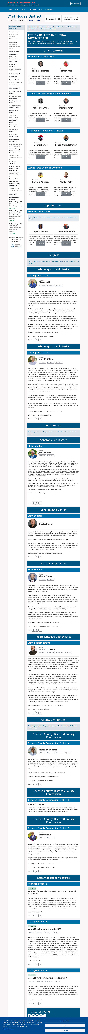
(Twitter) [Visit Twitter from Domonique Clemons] (68, 753)
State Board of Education (41, 56)
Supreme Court (14, 80)
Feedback (24, 9)
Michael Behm (66, 107)
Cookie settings (65, 1020)
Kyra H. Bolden (41, 231)
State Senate (53, 425)
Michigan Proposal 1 (38, 883)
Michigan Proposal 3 (38, 970)
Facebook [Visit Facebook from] (40, 933)
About (17, 9)
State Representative (39, 642)
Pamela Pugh (66, 70)
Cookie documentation (8, 1028)
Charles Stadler (46, 524)
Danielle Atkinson (40, 182)
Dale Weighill (45, 834)
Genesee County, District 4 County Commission (14, 151)
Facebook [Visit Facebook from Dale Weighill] (50, 838)
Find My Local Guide (36, 9)
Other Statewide (14, 32)
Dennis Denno (41, 144)
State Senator (35, 446)
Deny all (64, 1025)
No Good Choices (36, 804)
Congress (53, 255)
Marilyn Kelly (66, 182)
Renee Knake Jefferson (66, 144)
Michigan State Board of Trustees (45, 130)
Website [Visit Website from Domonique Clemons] (42, 753)
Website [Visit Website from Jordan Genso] (42, 456)
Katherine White (41, 107)
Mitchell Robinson (40, 70)
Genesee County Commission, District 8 (48, 828)
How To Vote (49, 9)
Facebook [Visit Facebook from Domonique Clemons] (50, 753)
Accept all (65, 1030)
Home (10, 9)
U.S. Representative (38, 275)
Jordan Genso (45, 452)
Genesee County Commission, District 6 (48, 800)
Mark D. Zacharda (47, 649)
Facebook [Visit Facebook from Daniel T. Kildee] (50, 362)
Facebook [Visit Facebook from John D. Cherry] (50, 579)
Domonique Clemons (48, 749)
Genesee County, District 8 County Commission (14, 184)
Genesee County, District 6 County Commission (14, 168)
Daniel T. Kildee (46, 359)
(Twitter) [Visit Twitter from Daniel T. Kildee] (59, 362)
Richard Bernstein (66, 231)
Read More (40, 83)
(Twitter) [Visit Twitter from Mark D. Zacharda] (68, 652)
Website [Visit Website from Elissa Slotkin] (42, 285)
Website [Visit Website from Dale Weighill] (42, 838)
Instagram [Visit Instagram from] (48, 933)
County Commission (53, 720)
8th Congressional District (53, 346)
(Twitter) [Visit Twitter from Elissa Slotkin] (59, 285)
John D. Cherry (45, 576)
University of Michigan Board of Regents (49, 93)
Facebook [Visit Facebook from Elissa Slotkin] (50, 285)
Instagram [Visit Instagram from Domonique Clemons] (59, 753)
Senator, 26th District (13, 121)
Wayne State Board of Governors (45, 167)
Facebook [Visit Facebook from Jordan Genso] (50, 456)
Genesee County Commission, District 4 (48, 743)
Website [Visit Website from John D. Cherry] (42, 579)
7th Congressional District (53, 269)
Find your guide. (34, 20)
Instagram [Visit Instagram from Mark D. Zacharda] (59, 652)
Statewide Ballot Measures (14, 198)
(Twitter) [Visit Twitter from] (57, 933)
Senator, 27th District (13, 131)
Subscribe (75, 4)
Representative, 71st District (14, 140)
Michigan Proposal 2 (38, 921)
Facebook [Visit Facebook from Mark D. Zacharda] (50, 652)
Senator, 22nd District (13, 111)
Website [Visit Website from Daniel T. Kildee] (42, 362)
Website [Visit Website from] (32, 933)
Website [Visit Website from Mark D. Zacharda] (42, 652)
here (54, 29)
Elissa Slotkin (45, 282)
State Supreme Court (39, 211)
